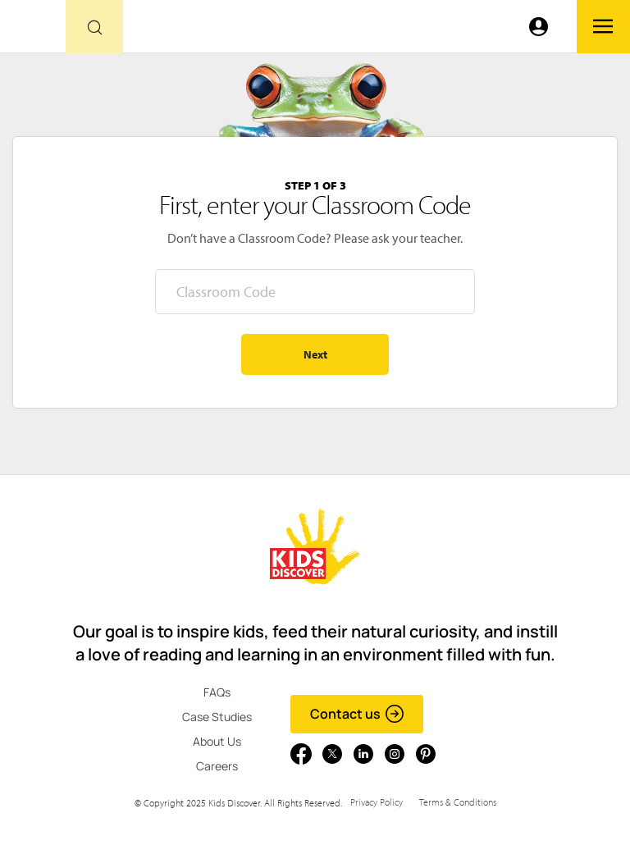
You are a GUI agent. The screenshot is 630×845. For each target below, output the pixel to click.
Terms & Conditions (457, 802)
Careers (217, 766)
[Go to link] (33, 31)
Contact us (357, 714)
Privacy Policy (376, 802)
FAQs (217, 692)
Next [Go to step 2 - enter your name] (315, 354)
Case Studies (217, 716)
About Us (217, 741)
